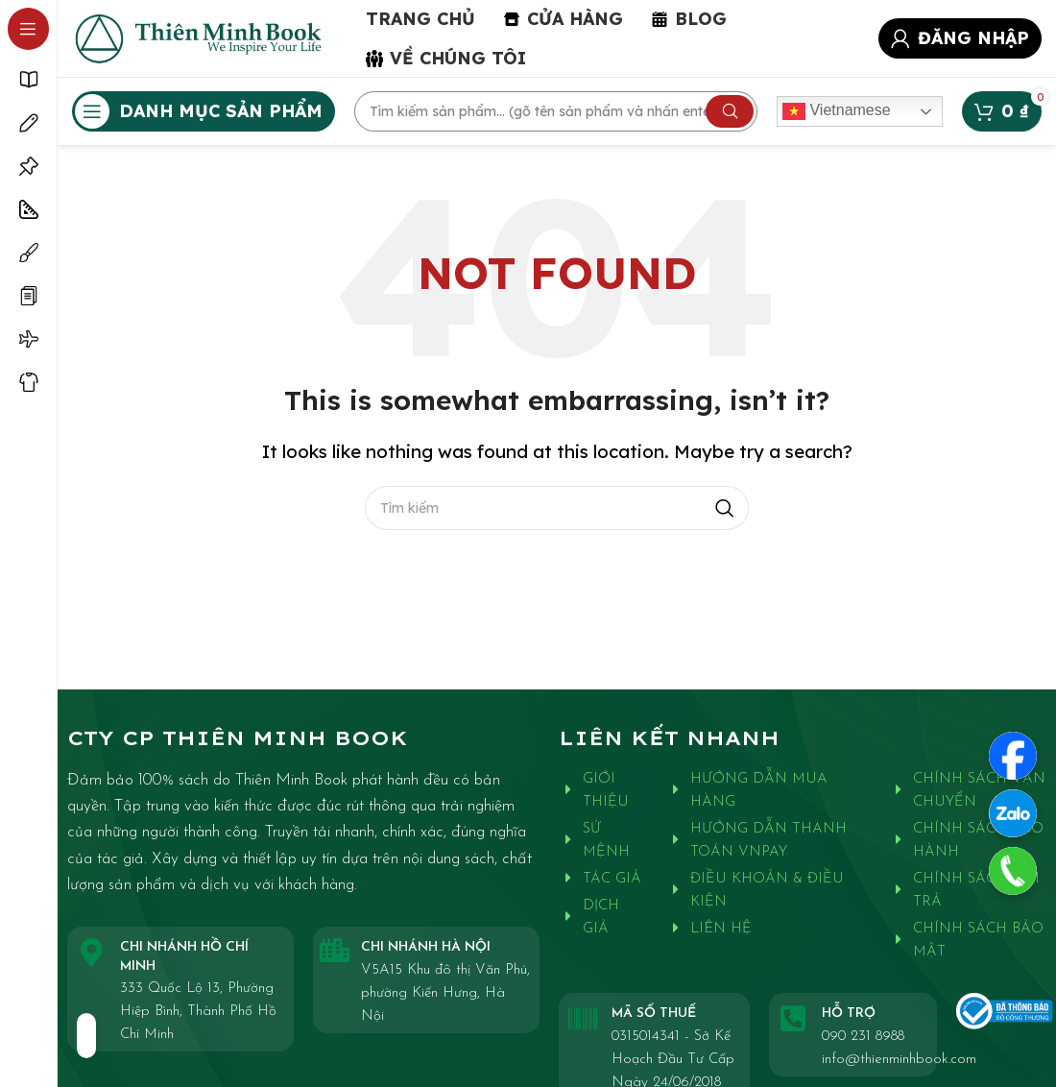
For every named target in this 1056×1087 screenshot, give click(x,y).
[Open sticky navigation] (203, 111)
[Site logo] (199, 36)
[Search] (555, 111)
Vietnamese (836, 111)
